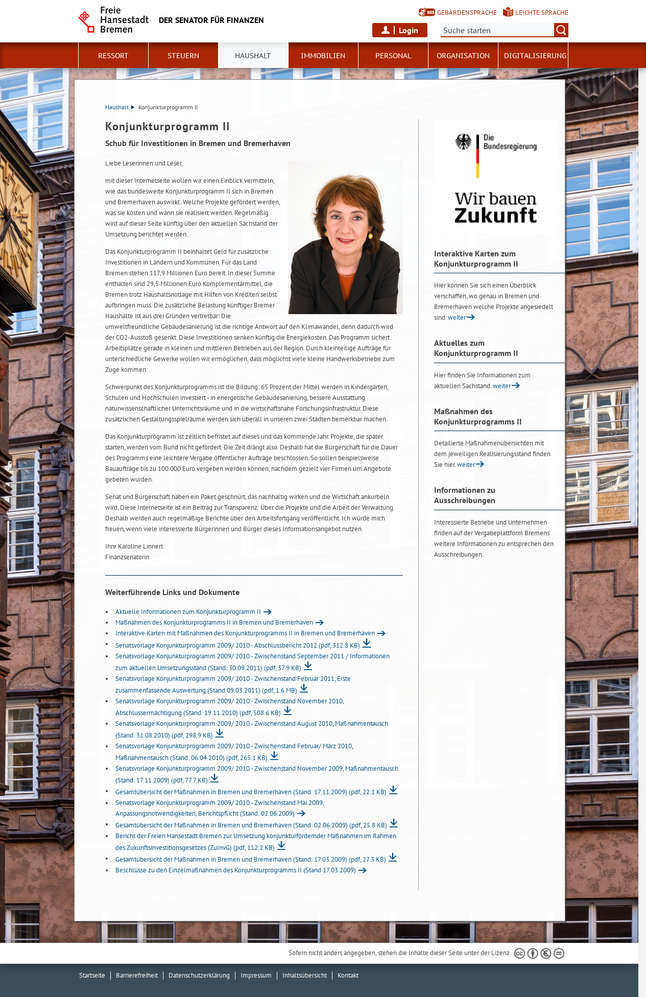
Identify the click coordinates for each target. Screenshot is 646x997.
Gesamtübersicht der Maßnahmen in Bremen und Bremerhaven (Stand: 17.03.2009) (250, 859)
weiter (457, 317)
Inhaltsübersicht (304, 975)
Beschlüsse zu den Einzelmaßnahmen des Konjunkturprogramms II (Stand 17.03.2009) (235, 870)
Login (408, 30)
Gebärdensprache (467, 12)
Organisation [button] (463, 55)
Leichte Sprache (541, 12)
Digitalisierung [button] (535, 55)
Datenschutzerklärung (199, 975)
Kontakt (348, 975)
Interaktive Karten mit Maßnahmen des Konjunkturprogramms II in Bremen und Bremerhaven (245, 633)
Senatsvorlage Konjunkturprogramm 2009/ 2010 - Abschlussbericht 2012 (237, 645)
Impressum (256, 975)
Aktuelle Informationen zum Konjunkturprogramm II (188, 611)
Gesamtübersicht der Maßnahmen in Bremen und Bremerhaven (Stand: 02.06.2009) (251, 825)
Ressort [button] (113, 55)
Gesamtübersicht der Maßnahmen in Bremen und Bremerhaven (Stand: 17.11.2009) (251, 792)
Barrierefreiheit (137, 975)
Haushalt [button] (253, 55)
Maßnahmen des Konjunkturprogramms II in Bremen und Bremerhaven (214, 622)
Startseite (92, 975)
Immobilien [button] (323, 55)
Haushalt (119, 107)
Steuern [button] (183, 55)
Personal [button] (393, 55)
